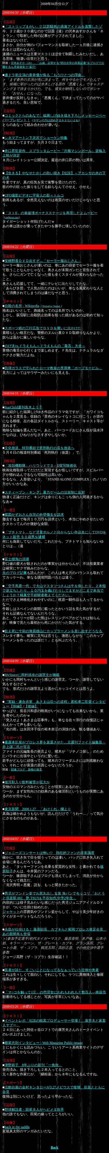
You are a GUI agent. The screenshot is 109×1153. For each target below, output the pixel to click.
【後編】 (31, 706)
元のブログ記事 (14, 573)
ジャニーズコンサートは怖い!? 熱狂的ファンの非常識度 (49, 853)
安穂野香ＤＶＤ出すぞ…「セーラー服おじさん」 (43, 261)
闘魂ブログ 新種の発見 (26, 769)
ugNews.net (12, 217)
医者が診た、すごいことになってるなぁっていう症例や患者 (52, 970)
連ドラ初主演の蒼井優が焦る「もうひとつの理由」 (45, 75)
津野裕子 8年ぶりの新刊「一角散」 (33, 1065)
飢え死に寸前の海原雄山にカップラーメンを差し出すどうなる (54, 631)
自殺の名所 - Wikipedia (22, 306)
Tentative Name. (51, 306)
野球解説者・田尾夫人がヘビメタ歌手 (34, 1109)
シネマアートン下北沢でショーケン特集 (36, 138)
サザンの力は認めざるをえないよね (55, 120)
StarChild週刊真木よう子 (23, 407)
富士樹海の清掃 (17, 559)
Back (54, 1147)
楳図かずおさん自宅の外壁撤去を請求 (34, 514)
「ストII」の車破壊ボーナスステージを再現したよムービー (51, 213)
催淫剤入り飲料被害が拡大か (27, 782)
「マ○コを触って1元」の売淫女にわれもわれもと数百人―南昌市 (55, 992)
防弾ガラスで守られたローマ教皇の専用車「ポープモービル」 (53, 368)
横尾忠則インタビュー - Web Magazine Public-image (44, 1043)
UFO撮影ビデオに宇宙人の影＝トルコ (34, 195)
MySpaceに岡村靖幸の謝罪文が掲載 (32, 675)
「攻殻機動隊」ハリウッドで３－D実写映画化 (41, 465)
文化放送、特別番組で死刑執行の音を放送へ (39, 448)
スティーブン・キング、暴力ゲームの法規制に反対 (45, 492)
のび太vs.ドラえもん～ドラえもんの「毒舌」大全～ (45, 346)
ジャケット (11, 912)
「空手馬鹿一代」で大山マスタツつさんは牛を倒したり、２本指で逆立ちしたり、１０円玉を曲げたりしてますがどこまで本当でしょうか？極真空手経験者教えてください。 (54, 590)
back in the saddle (17, 1127)
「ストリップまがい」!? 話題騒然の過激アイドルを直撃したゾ (53, 26)
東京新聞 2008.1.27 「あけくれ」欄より (38, 809)
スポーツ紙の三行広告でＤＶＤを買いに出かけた (43, 328)
